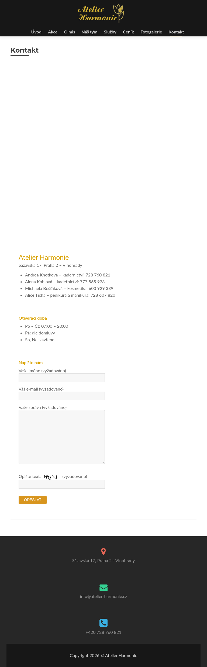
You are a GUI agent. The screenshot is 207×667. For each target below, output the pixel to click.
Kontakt (176, 31)
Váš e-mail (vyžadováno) (62, 392)
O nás (69, 31)
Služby (110, 31)
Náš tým (90, 31)
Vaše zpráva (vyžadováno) (62, 410)
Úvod (36, 31)
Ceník (128, 31)
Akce (52, 31)
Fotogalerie (151, 31)
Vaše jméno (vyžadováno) (62, 374)
